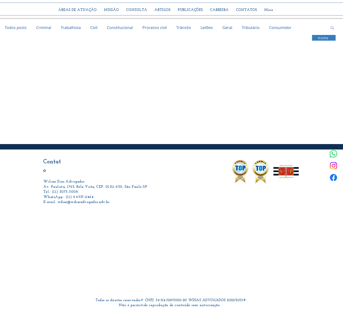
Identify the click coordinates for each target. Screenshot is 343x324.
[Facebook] (333, 177)
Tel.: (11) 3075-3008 (60, 192)
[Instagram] (333, 165)
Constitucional (120, 27)
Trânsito (183, 27)
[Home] (324, 38)
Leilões (207, 27)
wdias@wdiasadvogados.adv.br (83, 202)
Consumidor (280, 27)
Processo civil (154, 27)
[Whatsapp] (333, 154)
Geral (227, 27)
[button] (332, 28)
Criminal (43, 27)
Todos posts (16, 27)
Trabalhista (71, 27)
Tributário (251, 27)
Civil (93, 27)
